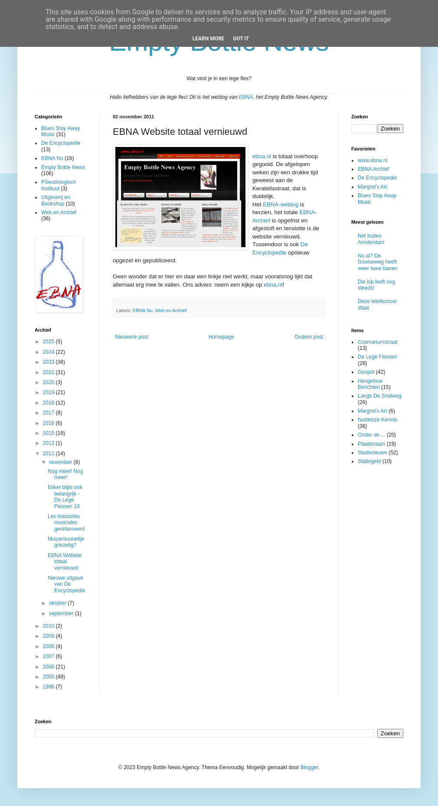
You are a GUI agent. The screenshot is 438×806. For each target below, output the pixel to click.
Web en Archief (170, 310)
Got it (241, 39)
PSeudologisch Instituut (58, 185)
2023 (49, 362)
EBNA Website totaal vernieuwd (65, 561)
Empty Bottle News (63, 167)
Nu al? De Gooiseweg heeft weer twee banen (377, 262)
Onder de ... (371, 435)
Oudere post (308, 337)
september (62, 613)
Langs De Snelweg (380, 396)
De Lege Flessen (377, 357)
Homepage (221, 337)
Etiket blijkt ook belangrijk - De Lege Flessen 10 (65, 496)
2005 (49, 677)
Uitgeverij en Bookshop (55, 200)
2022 (49, 372)
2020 (49, 382)
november (61, 462)
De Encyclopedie (60, 143)
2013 (49, 443)
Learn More (209, 39)
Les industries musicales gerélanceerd (66, 522)
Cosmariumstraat (377, 342)
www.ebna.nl (372, 160)
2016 (49, 423)
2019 (49, 392)
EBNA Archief (373, 169)
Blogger (309, 767)
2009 (49, 636)
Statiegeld (369, 461)
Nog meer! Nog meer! (65, 474)
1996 (49, 687)
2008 (49, 646)
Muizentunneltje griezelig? (66, 542)
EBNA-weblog (280, 204)
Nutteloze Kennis (377, 420)
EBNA (246, 97)
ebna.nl (261, 156)
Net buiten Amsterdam (371, 239)
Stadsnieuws (372, 453)
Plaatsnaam (371, 444)
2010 (49, 626)
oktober (58, 603)
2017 (49, 413)
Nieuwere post (131, 337)
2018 (49, 403)
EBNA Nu (143, 310)
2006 (49, 667)
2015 (49, 433)
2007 (49, 656)
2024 (49, 352)
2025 (49, 342)
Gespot (366, 372)
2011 (49, 453)
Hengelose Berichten (370, 384)
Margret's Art (372, 187)
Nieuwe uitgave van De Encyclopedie (66, 584)
